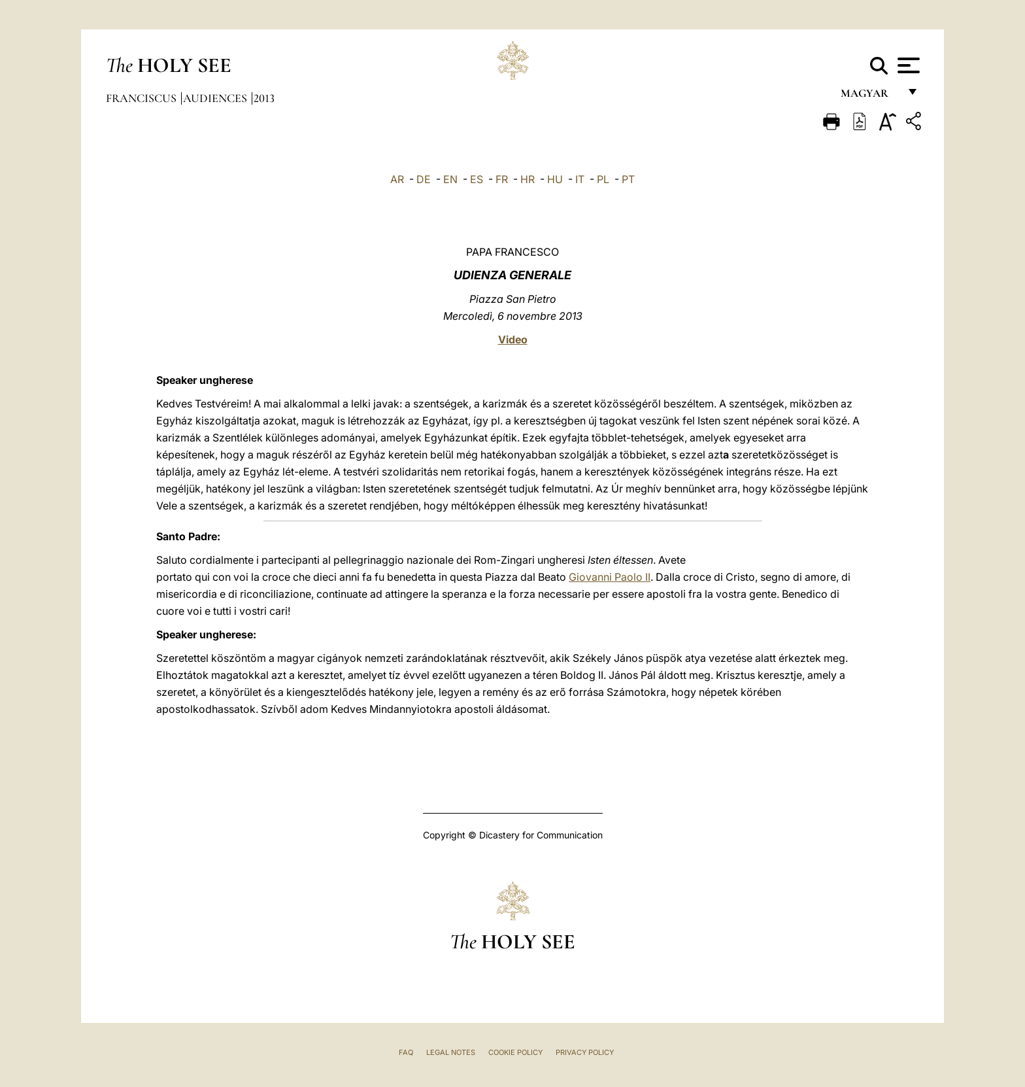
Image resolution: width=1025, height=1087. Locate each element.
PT (628, 179)
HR (527, 179)
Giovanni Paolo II (609, 576)
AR (397, 179)
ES (476, 179)
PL (603, 179)
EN (450, 179)
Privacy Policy (585, 1052)
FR (502, 179)
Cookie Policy (515, 1052)
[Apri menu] (907, 65)
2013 (264, 98)
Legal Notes (450, 1052)
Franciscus (142, 98)
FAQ (406, 1052)
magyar (869, 96)
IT (579, 179)
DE (423, 179)
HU (555, 179)
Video (513, 339)
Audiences (216, 98)
